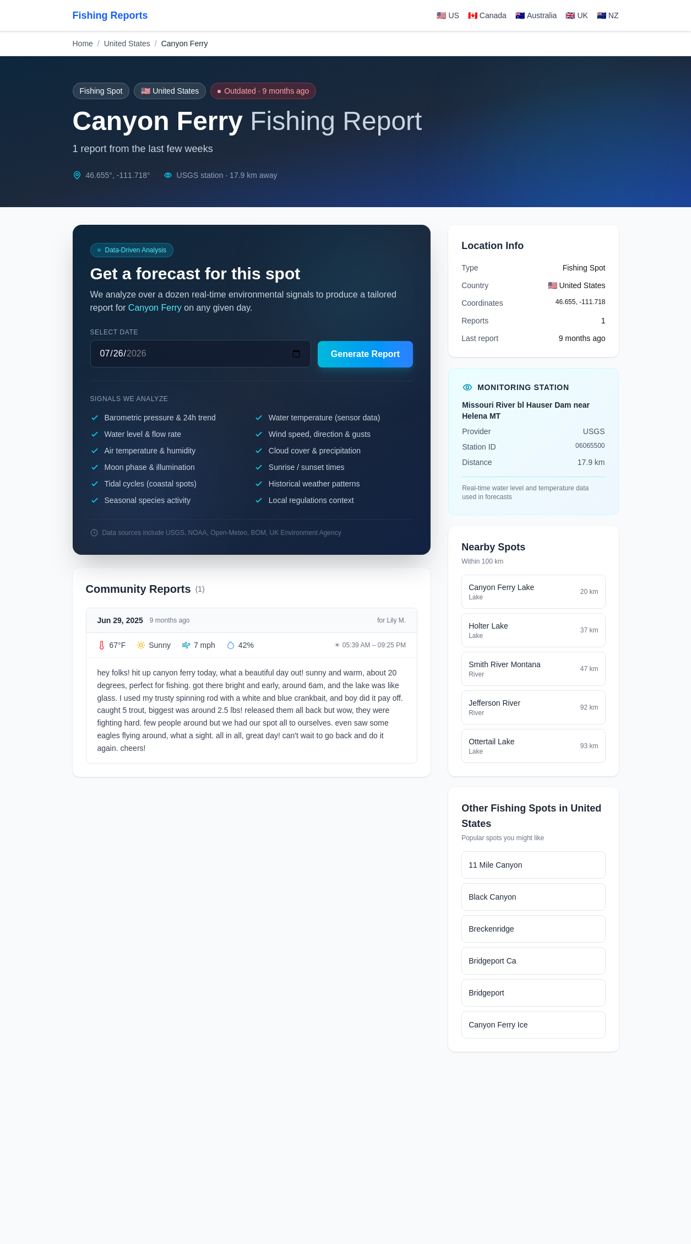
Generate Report (365, 354)
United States (127, 43)
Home (83, 43)
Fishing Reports (110, 15)
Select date (114, 332)
